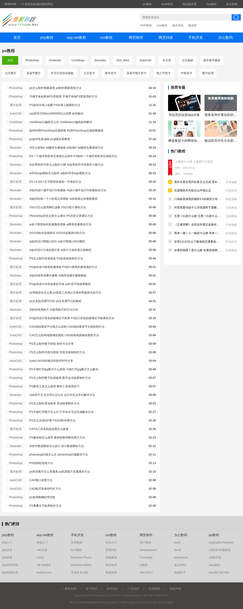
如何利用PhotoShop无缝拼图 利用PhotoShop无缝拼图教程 (66, 130)
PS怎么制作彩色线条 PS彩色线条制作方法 (56, 258)
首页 (17, 38)
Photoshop (32, 60)
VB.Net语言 (43, 565)
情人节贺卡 (164, 73)
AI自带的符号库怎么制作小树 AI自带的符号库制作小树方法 (66, 164)
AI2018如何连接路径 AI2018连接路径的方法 (57, 232)
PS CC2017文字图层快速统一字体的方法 (55, 181)
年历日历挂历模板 (62, 73)
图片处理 (208, 73)
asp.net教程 (76, 38)
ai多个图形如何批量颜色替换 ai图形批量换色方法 (60, 224)
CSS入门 (111, 542)
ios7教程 (76, 550)
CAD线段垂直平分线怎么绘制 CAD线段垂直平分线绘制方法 (66, 326)
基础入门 (42, 542)
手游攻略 (231, 182)
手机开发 (195, 38)
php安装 (7, 557)
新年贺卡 (110, 73)
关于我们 (91, 588)
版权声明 (175, 588)
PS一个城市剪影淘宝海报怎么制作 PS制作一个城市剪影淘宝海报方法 (73, 156)
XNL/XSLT (146, 572)
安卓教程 (76, 542)
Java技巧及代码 (219, 572)
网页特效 (166, 38)
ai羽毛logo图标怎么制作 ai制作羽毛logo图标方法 (60, 173)
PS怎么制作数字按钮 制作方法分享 (51, 343)
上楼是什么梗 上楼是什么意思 (194, 161)
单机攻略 (231, 199)
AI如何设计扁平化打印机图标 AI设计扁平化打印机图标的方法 (67, 190)
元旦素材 (187, 60)
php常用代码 (10, 565)
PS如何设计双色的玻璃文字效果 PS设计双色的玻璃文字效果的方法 (71, 318)
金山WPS (180, 565)
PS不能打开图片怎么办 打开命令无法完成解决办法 (61, 412)
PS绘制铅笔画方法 (41, 463)
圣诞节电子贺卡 (136, 73)
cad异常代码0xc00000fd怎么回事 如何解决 (56, 113)
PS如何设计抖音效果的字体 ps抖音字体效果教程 (60, 284)
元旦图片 (10, 73)
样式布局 (111, 565)
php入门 (7, 542)
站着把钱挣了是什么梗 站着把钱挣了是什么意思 (204, 250)
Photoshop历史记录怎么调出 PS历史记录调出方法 (61, 215)
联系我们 (112, 588)
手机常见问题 (79, 572)
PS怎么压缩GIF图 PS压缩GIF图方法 (52, 420)
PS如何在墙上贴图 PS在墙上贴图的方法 (54, 105)
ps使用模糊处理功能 (42, 497)
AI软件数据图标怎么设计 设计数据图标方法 (56, 446)
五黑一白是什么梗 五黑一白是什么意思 (198, 216)
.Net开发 (41, 550)
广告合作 (133, 588)
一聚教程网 (69, 588)
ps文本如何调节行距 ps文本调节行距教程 (55, 301)
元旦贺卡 (89, 73)
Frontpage (146, 557)
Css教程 (162, 25)
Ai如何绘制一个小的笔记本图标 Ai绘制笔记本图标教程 (63, 198)
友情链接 (154, 588)
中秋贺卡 (186, 73)
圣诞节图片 (34, 73)
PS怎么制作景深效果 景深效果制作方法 (54, 403)
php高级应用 (10, 572)
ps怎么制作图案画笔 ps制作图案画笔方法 (55, 88)
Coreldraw (77, 60)
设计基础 (145, 542)
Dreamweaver (148, 550)
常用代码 (111, 550)
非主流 (166, 60)
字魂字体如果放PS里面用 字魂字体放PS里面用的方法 (63, 96)
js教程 (143, 565)
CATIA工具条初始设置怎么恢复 (49, 429)
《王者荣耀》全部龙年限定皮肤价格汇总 (199, 224)
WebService (44, 572)
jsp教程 (214, 535)
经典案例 (111, 557)
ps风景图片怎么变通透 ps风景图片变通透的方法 (59, 471)
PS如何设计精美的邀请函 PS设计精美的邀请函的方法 (63, 267)
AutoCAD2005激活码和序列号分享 (51, 360)
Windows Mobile (81, 565)
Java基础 (214, 565)
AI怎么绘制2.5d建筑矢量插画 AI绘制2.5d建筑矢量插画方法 (66, 147)
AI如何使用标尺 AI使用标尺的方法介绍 (53, 309)
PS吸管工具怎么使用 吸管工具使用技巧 (54, 386)
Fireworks (55, 60)
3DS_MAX (122, 60)
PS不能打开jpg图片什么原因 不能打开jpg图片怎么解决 (63, 369)
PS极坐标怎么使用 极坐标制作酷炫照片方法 (57, 437)
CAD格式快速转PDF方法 (45, 488)
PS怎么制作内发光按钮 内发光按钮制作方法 (57, 352)
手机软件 (231, 190)
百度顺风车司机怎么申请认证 (192, 190)
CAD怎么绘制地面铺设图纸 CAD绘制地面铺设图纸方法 (64, 335)
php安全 (7, 550)
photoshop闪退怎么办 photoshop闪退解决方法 (58, 454)
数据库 (192, 25)
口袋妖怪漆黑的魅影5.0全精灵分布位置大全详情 (204, 199)
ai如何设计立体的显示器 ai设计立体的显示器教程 (60, 250)
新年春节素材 (211, 60)
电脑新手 (179, 572)
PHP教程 (146, 25)
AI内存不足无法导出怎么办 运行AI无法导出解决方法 (62, 394)
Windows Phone (81, 557)
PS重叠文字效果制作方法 (45, 505)
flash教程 (167, 4)
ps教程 (147, 4)
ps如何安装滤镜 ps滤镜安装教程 (49, 139)
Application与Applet (221, 542)
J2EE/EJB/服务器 (220, 550)
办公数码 (225, 38)
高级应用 (111, 572)
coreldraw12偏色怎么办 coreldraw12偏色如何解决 (60, 122)
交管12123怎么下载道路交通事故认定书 (199, 241)
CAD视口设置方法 (40, 480)
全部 (10, 60)
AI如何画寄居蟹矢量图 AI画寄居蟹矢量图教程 (57, 275)
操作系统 (177, 25)
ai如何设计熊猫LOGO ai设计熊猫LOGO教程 (57, 241)
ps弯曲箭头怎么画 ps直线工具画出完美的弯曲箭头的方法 (65, 292)
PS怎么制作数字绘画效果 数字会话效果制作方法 (60, 377)
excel (177, 550)
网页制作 (136, 38)
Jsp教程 (211, 4)
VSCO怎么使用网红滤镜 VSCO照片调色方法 (57, 207)
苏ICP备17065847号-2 (155, 595)
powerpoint (181, 557)
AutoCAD (145, 60)
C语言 (40, 557)
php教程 (46, 38)
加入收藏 (231, 4)
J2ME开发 (215, 557)
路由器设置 (189, 4)
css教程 (106, 38)
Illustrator (100, 60)
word (177, 542)
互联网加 (188, 174)
